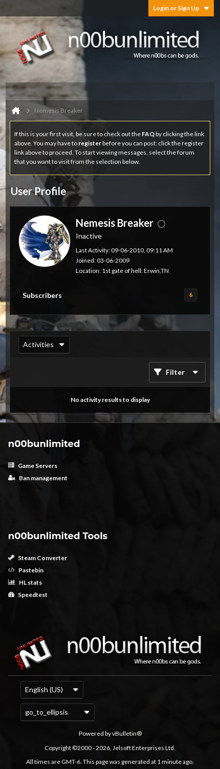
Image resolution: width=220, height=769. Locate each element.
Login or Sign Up (181, 8)
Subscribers (42, 295)
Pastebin (25, 570)
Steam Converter (37, 558)
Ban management (38, 478)
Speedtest (28, 595)
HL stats (25, 582)
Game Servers (32, 465)
